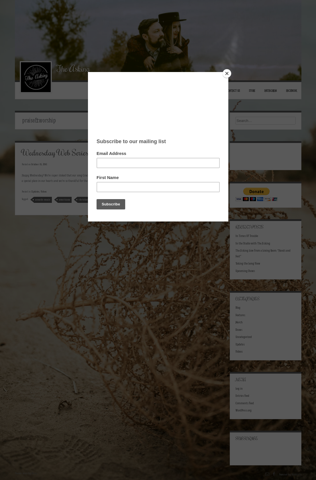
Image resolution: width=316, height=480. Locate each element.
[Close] (227, 73)
